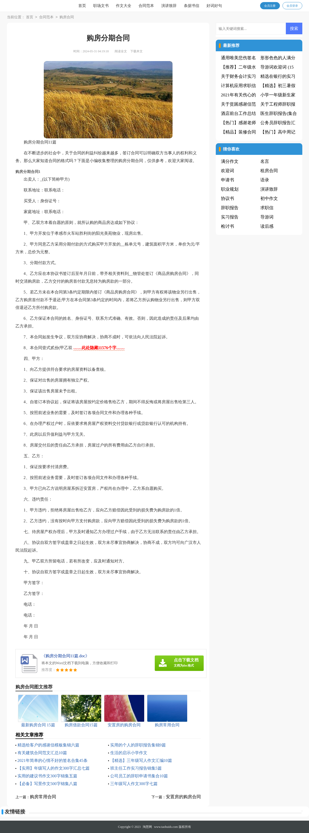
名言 (264, 161)
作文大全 (123, 6)
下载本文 (136, 51)
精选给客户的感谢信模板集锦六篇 (48, 745)
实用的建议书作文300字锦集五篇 (47, 776)
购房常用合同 (43, 796)
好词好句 (214, 6)
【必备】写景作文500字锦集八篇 (47, 783)
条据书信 (191, 6)
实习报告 (229, 217)
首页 (82, 6)
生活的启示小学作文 (128, 753)
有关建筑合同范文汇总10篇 (42, 753)
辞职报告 (229, 207)
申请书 (227, 180)
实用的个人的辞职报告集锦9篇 (138, 745)
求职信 (266, 207)
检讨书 (227, 226)
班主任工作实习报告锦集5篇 (136, 768)
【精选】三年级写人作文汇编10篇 (141, 760)
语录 (264, 180)
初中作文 (269, 198)
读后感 (266, 226)
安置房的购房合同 (183, 796)
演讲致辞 (169, 6)
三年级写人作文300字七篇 (134, 783)
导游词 (266, 217)
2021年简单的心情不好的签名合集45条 (53, 760)
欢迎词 (227, 170)
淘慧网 (147, 827)
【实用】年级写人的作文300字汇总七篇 (54, 768)
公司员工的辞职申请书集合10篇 (139, 776)
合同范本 (146, 6)
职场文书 (101, 6)
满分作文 (229, 161)
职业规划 (229, 189)
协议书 (227, 198)
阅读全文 (121, 51)
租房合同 (269, 170)
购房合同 (66, 17)
